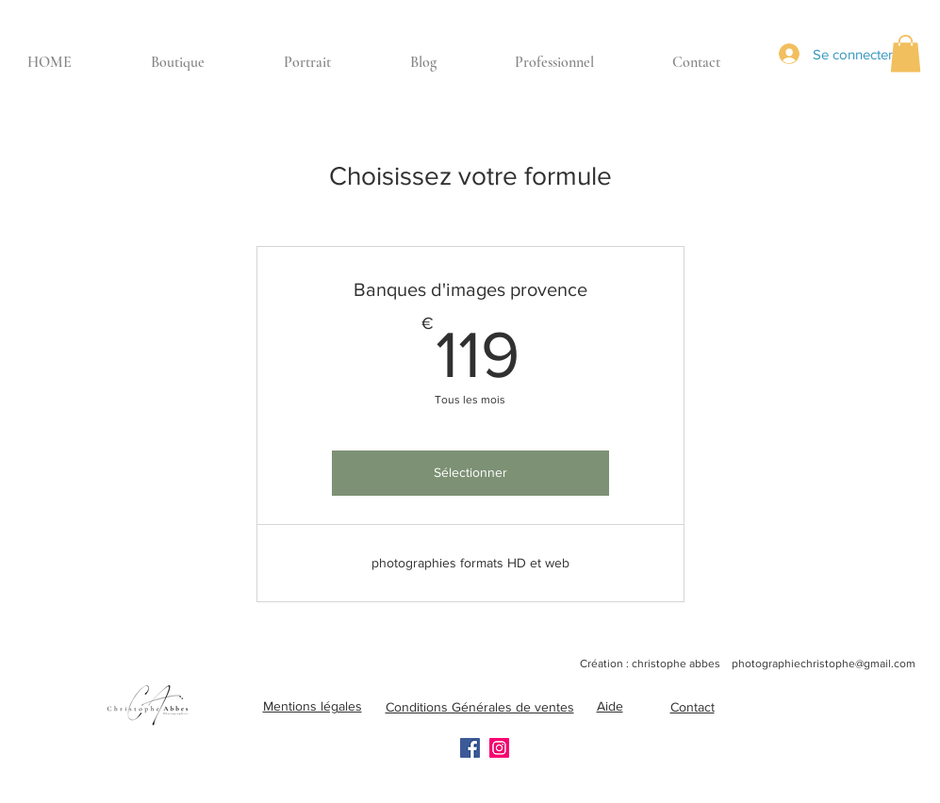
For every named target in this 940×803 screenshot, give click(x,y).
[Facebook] (470, 748)
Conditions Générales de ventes (480, 706)
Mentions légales (312, 705)
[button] (905, 53)
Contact (692, 706)
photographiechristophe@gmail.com (823, 663)
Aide (610, 705)
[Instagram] (499, 748)
